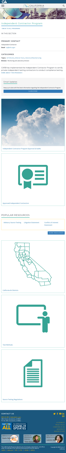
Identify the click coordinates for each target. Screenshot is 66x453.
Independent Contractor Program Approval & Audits (22, 148)
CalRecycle (10, 450)
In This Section (8, 33)
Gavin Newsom (8, 438)
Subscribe (33, 91)
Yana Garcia (29, 442)
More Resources (56, 233)
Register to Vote (59, 431)
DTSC (20, 450)
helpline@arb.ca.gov (15, 417)
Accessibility (60, 422)
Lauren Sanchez (53, 440)
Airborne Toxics (20, 58)
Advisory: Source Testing (12, 222)
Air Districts (61, 429)
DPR (16, 450)
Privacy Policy (60, 425)
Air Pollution (10, 58)
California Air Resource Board (33, 5)
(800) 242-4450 (5, 417)
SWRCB (32, 450)
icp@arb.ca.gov (10, 47)
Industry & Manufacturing (33, 58)
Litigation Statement (31, 222)
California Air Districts (10, 290)
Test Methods (8, 345)
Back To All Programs (11, 28)
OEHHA (26, 450)
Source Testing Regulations (12, 399)
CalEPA (3, 450)
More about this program (11, 73)
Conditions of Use (59, 427)
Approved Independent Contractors (16, 203)
